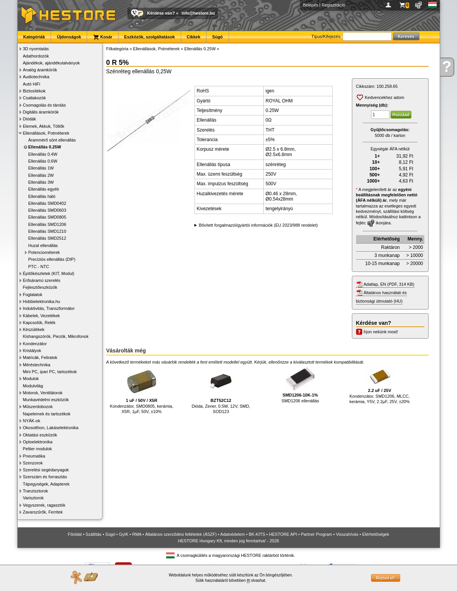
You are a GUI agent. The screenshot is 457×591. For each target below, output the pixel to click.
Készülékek (34, 329)
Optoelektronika (38, 442)
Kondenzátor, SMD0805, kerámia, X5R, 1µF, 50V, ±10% (141, 390)
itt (248, 580)
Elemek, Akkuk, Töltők (43, 126)
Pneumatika (34, 456)
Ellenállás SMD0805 (47, 217)
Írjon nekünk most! (381, 331)
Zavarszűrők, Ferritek (43, 512)
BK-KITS (257, 534)
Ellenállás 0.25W (44, 147)
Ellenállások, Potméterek (46, 133)
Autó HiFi (31, 84)
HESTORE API (283, 534)
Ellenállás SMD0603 (47, 210)
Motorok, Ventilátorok (43, 392)
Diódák (29, 119)
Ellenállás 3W (41, 182)
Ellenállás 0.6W (43, 161)
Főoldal (75, 534)
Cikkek (193, 37)
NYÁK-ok (31, 420)
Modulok (31, 378)
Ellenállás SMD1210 (47, 231)
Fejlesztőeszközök (40, 287)
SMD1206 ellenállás (300, 384)
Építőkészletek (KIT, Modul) (48, 273)
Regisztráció (333, 5)
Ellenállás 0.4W (43, 154)
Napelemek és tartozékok (47, 414)
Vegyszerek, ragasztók (44, 505)
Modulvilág (33, 386)
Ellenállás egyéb (43, 189)
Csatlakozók (34, 97)
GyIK (123, 534)
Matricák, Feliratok (40, 357)
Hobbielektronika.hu (41, 301)
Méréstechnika (37, 364)
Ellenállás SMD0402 (47, 203)
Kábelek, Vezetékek (41, 315)
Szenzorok (33, 463)
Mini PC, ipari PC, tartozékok (50, 371)
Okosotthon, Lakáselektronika (51, 427)
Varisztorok (33, 498)
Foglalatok (33, 294)
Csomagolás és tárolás (44, 105)
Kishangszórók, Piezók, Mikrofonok (56, 336)
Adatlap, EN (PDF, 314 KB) (389, 284)
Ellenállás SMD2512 (47, 238)
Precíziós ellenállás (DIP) (52, 259)
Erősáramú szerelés (42, 280)
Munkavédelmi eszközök (46, 399)
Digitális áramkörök (41, 112)
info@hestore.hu (198, 13)
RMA (136, 534)
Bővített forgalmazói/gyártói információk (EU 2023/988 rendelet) (258, 225)
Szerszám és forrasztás (45, 476)
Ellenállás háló (42, 196)
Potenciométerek (44, 252)
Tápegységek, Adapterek (46, 484)
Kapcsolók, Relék (39, 322)
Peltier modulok (37, 448)
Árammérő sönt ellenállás (52, 140)
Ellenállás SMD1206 (47, 224)
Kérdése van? (161, 13)
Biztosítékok (34, 91)
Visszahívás (347, 534)
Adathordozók (36, 56)
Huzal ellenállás (43, 245)
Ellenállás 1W (41, 168)
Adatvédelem (232, 534)
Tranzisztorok (35, 491)
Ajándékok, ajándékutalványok (51, 63)
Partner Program (316, 534)
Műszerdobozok (38, 406)
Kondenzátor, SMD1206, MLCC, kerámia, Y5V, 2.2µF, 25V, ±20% (380, 385)
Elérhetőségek (375, 534)
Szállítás (94, 534)
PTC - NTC (38, 266)
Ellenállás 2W (41, 175)
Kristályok (32, 350)
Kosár (102, 37)
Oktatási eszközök (40, 435)
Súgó (217, 37)
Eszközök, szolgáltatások (149, 37)
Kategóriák (34, 37)
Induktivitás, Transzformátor (49, 308)
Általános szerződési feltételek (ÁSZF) (180, 534)
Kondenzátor (35, 343)
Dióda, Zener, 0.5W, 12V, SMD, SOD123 (220, 390)
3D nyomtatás (36, 48)
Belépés (310, 5)
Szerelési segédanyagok (46, 470)
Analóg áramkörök (40, 69)
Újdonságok (69, 37)
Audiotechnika (36, 76)
